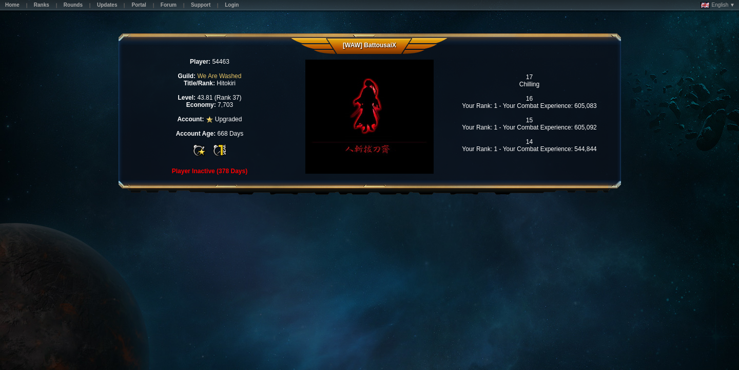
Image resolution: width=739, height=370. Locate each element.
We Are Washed (219, 76)
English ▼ (718, 5)
